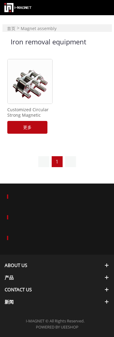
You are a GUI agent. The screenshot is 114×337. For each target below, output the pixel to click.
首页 (11, 28)
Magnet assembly (39, 28)
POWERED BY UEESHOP (57, 327)
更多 (27, 127)
